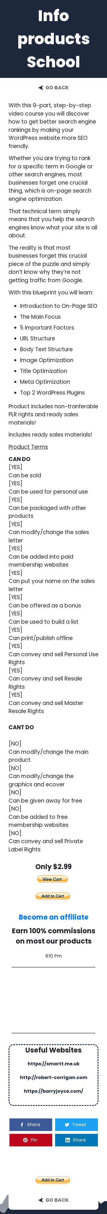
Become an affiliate (53, 917)
